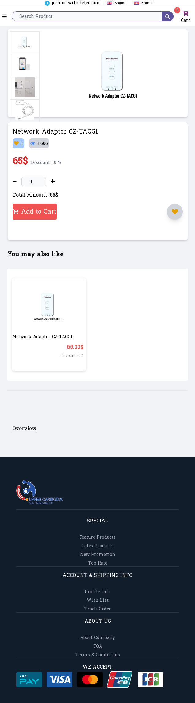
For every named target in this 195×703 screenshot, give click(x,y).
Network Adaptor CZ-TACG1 (42, 337)
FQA (97, 646)
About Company (97, 637)
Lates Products (97, 546)
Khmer (142, 3)
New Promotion (97, 554)
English (116, 3)
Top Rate (97, 563)
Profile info (98, 592)
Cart (184, 16)
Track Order (97, 609)
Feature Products (97, 537)
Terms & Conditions (97, 655)
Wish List (98, 600)
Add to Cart (34, 211)
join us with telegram (72, 3)
